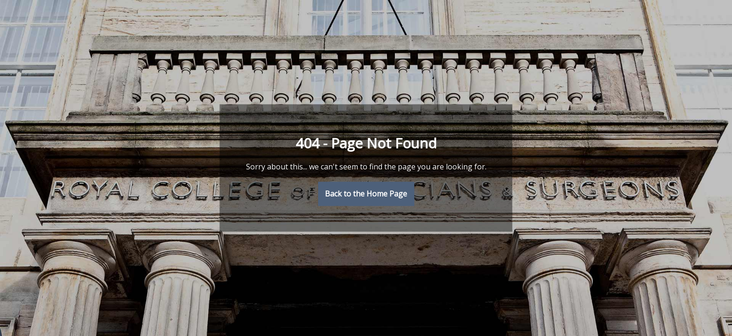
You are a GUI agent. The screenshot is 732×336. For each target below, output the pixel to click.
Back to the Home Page (366, 194)
